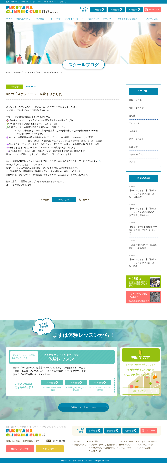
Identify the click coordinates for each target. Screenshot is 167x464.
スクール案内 (145, 448)
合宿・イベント (136, 139)
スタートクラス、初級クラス (104, 445)
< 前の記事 (44, 199)
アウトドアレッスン (128, 441)
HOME (77, 441)
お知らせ (133, 146)
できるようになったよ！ (150, 441)
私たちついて (80, 445)
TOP (7, 72)
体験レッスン (125, 445)
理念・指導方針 (136, 108)
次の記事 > (84, 199)
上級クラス (96, 451)
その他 (132, 162)
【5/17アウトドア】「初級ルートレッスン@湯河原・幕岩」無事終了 (142, 193)
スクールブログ (19, 72)
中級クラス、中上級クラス (103, 448)
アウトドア (134, 123)
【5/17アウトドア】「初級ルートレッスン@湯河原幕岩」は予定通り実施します (143, 212)
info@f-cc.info (58, 441)
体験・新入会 (135, 100)
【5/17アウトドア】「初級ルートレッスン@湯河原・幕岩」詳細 (142, 262)
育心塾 (132, 115)
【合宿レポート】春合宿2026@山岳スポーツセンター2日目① (143, 230)
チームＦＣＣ (125, 448)
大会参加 (133, 131)
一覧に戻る (63, 199)
